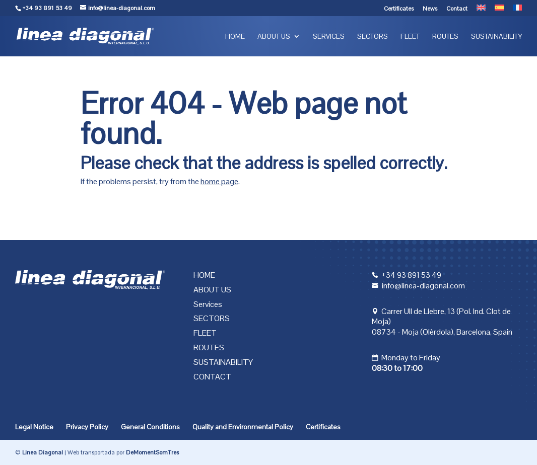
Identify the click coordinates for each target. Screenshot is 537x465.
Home (235, 37)
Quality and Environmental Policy (242, 426)
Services (329, 37)
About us (273, 37)
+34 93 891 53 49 (47, 8)
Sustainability (496, 37)
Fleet (410, 37)
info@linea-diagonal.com (423, 285)
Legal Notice (34, 426)
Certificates (399, 9)
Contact (456, 9)
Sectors (372, 37)
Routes (445, 37)
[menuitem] (481, 10)
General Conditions (150, 426)
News (430, 9)
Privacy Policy (87, 426)
